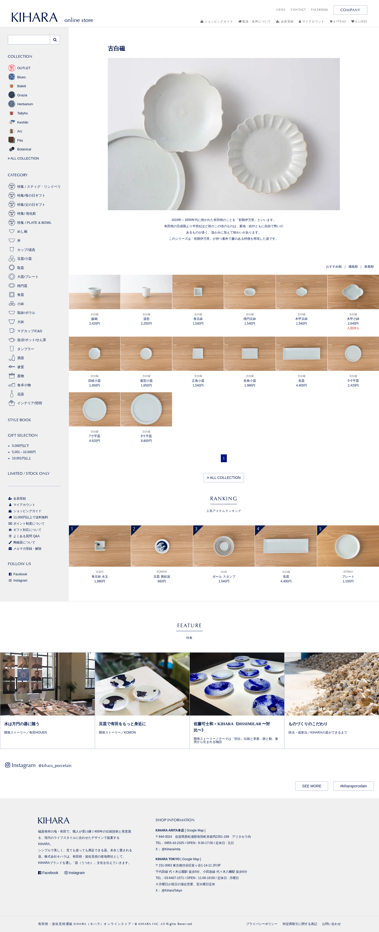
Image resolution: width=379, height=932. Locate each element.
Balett (17, 86)
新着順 (369, 266)
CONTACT (298, 10)
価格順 (353, 266)
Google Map (195, 830)
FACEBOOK (319, 10)
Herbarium (20, 104)
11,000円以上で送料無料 (28, 517)
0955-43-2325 (174, 843)
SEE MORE (311, 786)
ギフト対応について (25, 530)
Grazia (17, 95)
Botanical (19, 149)
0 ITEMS (338, 22)
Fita (15, 140)
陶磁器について (21, 542)
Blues (17, 77)
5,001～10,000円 (24, 452)
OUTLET (19, 68)
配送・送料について (254, 22)
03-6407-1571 (174, 878)
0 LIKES (359, 22)
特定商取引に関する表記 (300, 924)
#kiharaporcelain (353, 786)
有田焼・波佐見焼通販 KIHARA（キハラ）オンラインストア (84, 924)
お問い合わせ (331, 924)
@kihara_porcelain (55, 765)
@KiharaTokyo (172, 890)
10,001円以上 (21, 458)
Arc (15, 131)
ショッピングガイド (216, 22)
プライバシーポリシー (261, 924)
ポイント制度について (26, 523)
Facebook (17, 574)
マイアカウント (311, 22)
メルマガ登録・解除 (25, 548)
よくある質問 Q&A (24, 536)
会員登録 (285, 22)
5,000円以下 (20, 446)
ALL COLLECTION (224, 478)
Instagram (17, 580)
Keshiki (18, 122)
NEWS (281, 10)
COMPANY (350, 10)
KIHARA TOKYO (168, 859)
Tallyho (18, 113)
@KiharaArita (171, 849)
